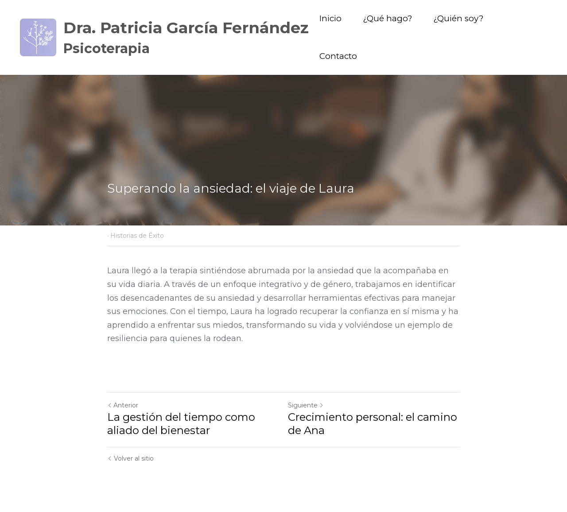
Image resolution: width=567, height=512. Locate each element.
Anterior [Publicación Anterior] (122, 405)
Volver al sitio (130, 458)
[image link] (38, 36)
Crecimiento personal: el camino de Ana (372, 424)
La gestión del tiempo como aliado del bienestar (181, 424)
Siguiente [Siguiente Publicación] (306, 405)
